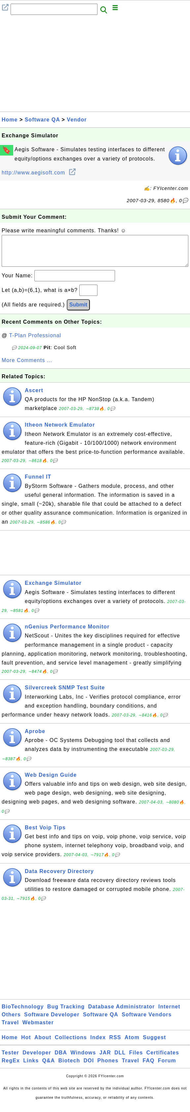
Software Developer (51, 1021)
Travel (10, 1029)
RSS (115, 1044)
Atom (132, 1044)
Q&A (48, 1067)
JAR (105, 1059)
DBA (61, 1059)
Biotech (69, 1067)
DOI (89, 1067)
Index (98, 1044)
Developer (36, 1059)
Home (10, 119)
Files (136, 1059)
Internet (169, 1013)
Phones (108, 1067)
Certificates (162, 1059)
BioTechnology (23, 1013)
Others (11, 1021)
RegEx (11, 1067)
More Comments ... (27, 367)
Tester (10, 1059)
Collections (71, 1044)
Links (31, 1067)
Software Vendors (146, 1021)
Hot (26, 1044)
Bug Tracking (66, 1013)
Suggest (154, 1044)
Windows (83, 1059)
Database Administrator (121, 1013)
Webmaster (38, 1029)
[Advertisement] (95, 65)
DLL (120, 1059)
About (42, 1044)
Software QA (42, 119)
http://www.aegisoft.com (38, 172)
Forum (167, 1067)
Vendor (77, 119)
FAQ (149, 1067)
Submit (78, 311)
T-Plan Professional (35, 342)
